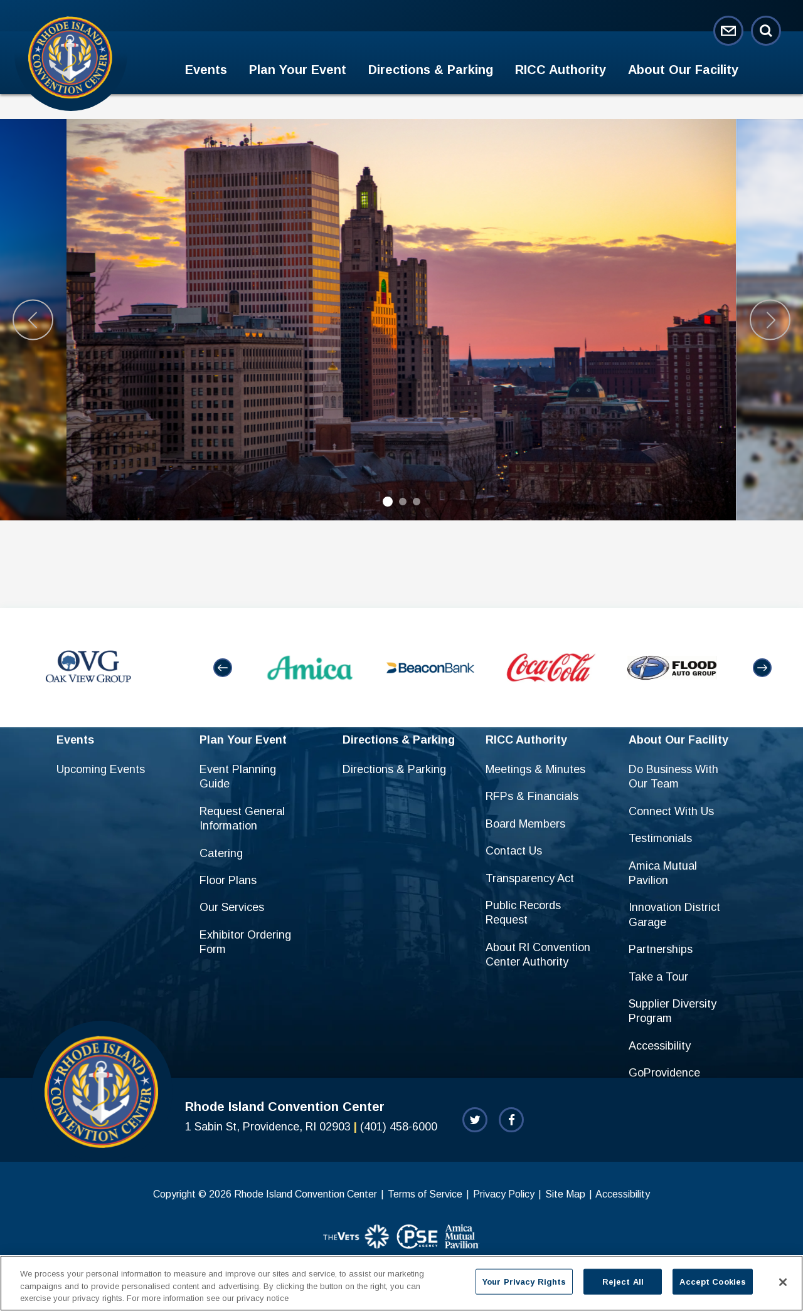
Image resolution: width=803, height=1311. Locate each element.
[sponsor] (356, 1237)
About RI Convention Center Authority (538, 954)
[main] (401, 351)
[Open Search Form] (766, 31)
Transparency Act (530, 878)
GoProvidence (664, 1072)
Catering (221, 853)
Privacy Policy (503, 1194)
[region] (401, 1283)
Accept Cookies (712, 1281)
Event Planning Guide (237, 776)
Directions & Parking (430, 69)
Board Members (525, 824)
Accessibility (660, 1046)
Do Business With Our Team (673, 776)
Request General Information (242, 818)
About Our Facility (683, 69)
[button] (222, 667)
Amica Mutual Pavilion (663, 873)
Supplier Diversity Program (672, 1011)
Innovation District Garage (674, 914)
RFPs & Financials (532, 796)
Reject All (623, 1281)
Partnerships (661, 949)
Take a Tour (658, 977)
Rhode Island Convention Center (70, 57)
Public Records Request (523, 912)
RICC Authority (560, 69)
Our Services (231, 907)
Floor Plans (228, 880)
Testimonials (660, 838)
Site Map (565, 1194)
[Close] (783, 1282)
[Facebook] (511, 1119)
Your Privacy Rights (524, 1281)
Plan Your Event (297, 69)
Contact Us (514, 851)
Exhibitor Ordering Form (245, 942)
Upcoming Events (100, 769)
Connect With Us (671, 811)
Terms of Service (425, 1194)
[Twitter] (474, 1119)
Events (206, 69)
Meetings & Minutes (535, 769)
